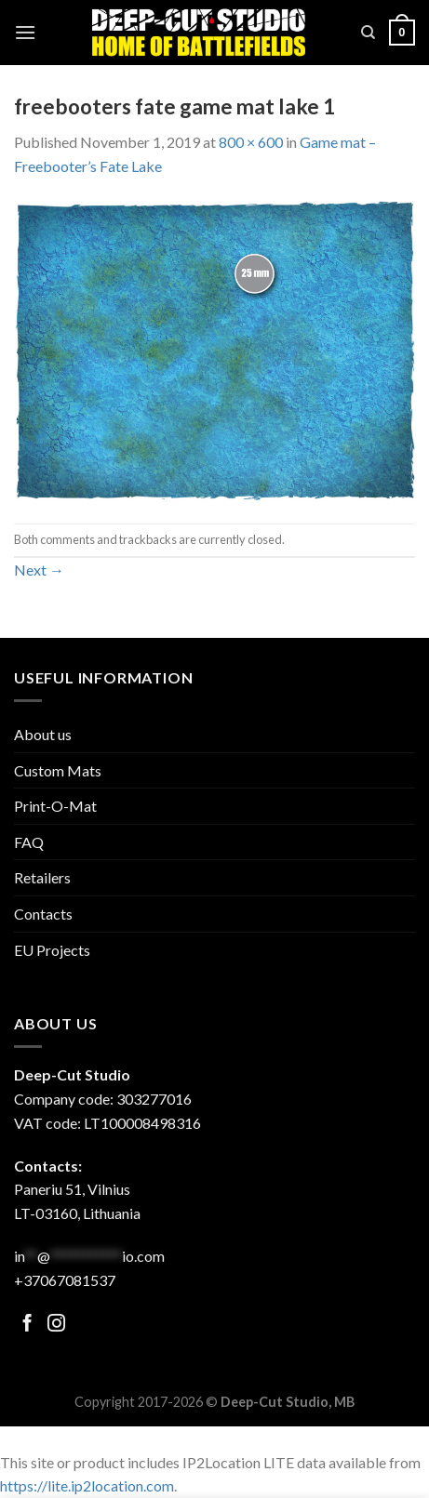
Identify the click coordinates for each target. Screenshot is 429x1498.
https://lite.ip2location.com (87, 1485)
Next (39, 569)
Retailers (42, 877)
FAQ (29, 842)
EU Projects (52, 950)
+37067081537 (64, 1280)
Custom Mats (57, 770)
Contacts (43, 913)
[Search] (368, 32)
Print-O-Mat (55, 806)
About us (43, 734)
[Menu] (25, 32)
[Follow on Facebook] (27, 1324)
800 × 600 (251, 142)
